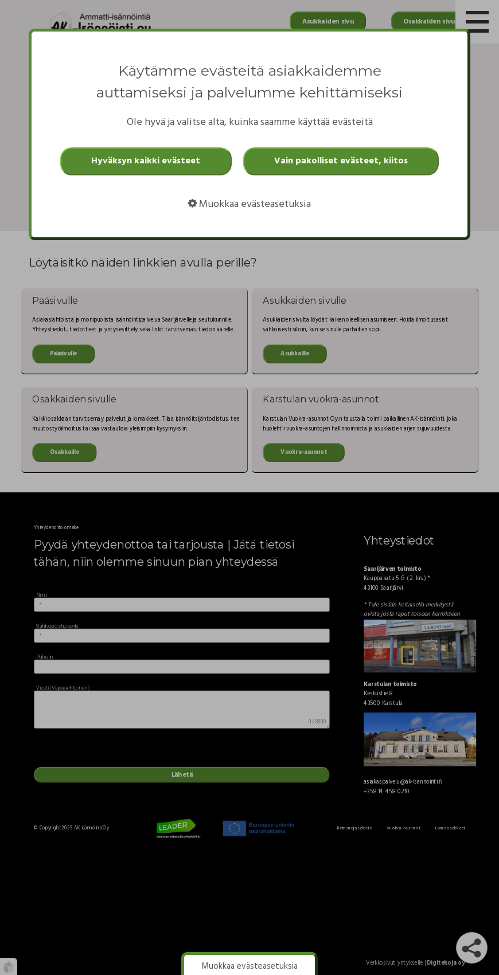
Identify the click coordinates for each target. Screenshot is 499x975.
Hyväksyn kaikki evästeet (145, 161)
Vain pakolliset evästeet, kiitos (341, 161)
